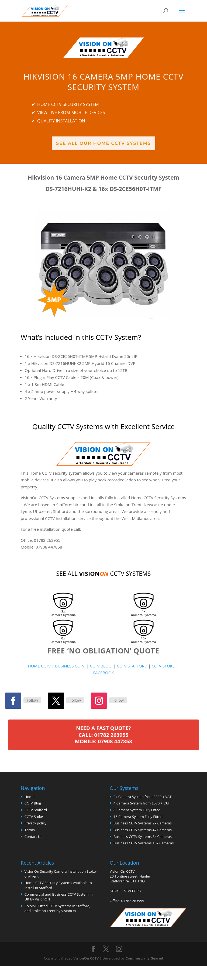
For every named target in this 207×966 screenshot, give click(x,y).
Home (29, 796)
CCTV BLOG (101, 666)
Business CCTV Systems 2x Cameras (142, 823)
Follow (32, 700)
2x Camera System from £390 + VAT (142, 796)
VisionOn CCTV (86, 958)
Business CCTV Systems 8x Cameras (142, 836)
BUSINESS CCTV (69, 666)
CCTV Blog (33, 803)
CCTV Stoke (34, 816)
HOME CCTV (39, 666)
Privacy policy (35, 823)
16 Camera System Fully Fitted (138, 816)
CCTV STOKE (164, 666)
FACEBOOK (103, 672)
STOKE (115, 890)
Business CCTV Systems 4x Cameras (142, 829)
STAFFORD (133, 890)
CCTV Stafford (36, 809)
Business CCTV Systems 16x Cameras (143, 843)
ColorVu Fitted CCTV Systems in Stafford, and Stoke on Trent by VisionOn (57, 908)
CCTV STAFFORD (132, 666)
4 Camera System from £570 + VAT (141, 803)
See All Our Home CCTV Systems (103, 143)
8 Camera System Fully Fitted (136, 809)
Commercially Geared (144, 958)
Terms (30, 829)
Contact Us (33, 836)
